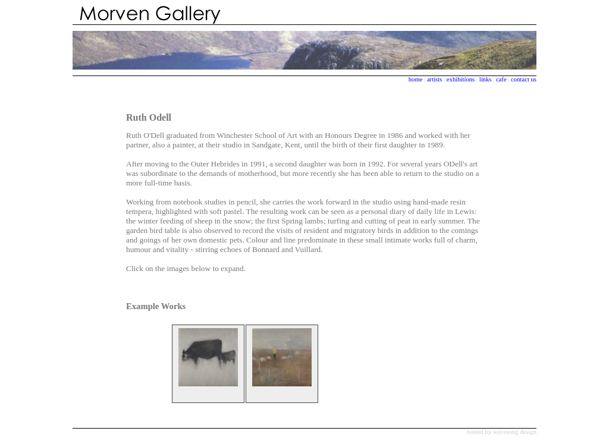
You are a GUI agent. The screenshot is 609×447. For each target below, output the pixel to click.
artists (434, 79)
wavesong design (514, 432)
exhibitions (461, 79)
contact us (523, 79)
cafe (501, 79)
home (416, 79)
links (485, 79)
